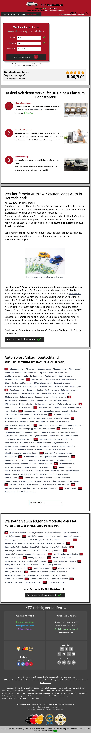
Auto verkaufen (69, 677)
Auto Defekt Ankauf (22, 680)
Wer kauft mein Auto (25, 677)
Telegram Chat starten (26, 626)
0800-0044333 (73, 622)
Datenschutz (31, 710)
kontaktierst (75, 293)
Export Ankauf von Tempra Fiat (73, 680)
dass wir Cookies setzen (43, 730)
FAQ (62, 710)
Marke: (13, 37)
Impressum (56, 710)
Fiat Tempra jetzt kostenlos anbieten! (44, 276)
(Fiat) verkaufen (18, 532)
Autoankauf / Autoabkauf (39, 680)
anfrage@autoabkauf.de (55, 10)
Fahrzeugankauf (55, 680)
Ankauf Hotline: (60, 626)
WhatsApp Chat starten (26, 622)
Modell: (12, 43)
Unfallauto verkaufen (40, 677)
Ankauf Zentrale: (62, 622)
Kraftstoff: (11, 48)
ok (55, 731)
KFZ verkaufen (51, 5)
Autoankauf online (56, 677)
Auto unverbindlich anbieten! (24, 339)
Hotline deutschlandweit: (21, 14)
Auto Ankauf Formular (34, 116)
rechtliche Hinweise (44, 710)
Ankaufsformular (67, 632)
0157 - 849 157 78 (51, 9)
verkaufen (17, 369)
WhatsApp (29, 120)
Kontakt (29, 235)
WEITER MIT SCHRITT (26, 57)
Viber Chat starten (26, 629)
